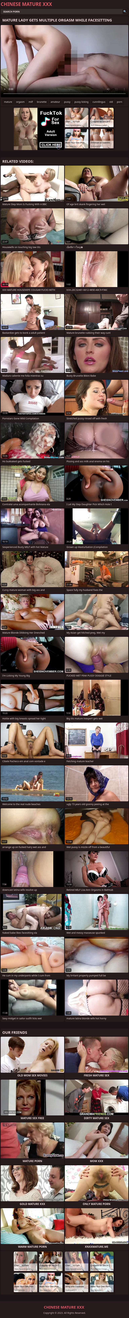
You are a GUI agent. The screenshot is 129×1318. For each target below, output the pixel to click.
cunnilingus (99, 101)
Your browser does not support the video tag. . (64, 61)
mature (8, 101)
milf (31, 101)
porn (119, 101)
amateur (55, 101)
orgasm (20, 101)
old (111, 101)
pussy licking (81, 101)
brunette (42, 101)
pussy (67, 101)
